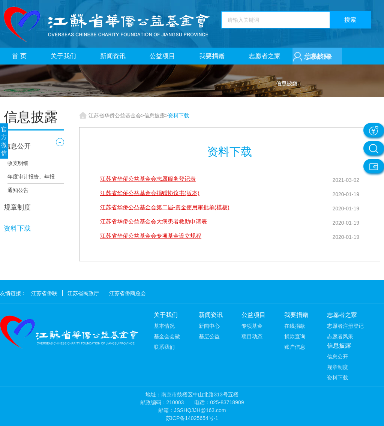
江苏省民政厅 (83, 293)
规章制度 (17, 207)
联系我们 (164, 347)
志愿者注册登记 (345, 326)
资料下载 (17, 228)
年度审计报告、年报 (31, 177)
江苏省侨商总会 (127, 293)
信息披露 (154, 115)
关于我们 (63, 56)
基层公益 (209, 336)
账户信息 (294, 347)
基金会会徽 (167, 336)
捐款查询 (294, 336)
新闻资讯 (113, 56)
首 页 (19, 56)
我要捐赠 (212, 56)
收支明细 (18, 163)
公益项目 (162, 56)
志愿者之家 (264, 56)
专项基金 (252, 326)
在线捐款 (294, 326)
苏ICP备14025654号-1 (192, 418)
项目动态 (252, 336)
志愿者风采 (340, 336)
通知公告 (18, 190)
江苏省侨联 (44, 293)
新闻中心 (209, 326)
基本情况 (164, 326)
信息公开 (17, 146)
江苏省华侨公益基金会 (114, 115)
